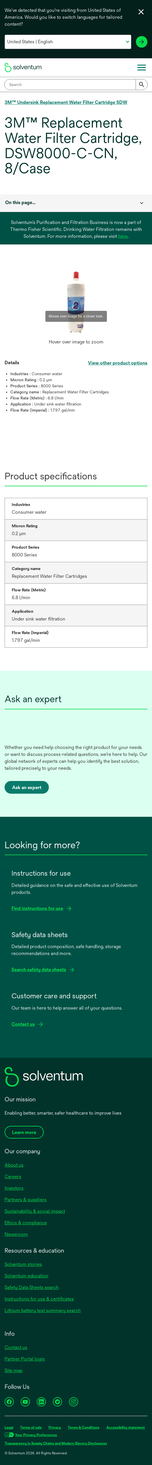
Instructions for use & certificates (39, 1299)
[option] (76, 308)
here (123, 236)
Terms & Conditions (83, 1427)
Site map (13, 1370)
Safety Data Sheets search (32, 1287)
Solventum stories (23, 1264)
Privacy (55, 1427)
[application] (76, 302)
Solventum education (26, 1276)
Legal (9, 1427)
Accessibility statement (125, 1427)
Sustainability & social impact (35, 1211)
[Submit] (141, 84)
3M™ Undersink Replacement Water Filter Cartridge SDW (66, 102)
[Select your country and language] (68, 42)
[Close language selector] (141, 12)
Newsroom (16, 1234)
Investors (14, 1188)
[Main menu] (141, 67)
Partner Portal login (25, 1359)
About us (14, 1165)
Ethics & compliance (26, 1222)
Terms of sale (31, 1427)
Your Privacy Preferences (36, 1435)
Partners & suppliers (26, 1199)
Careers (13, 1176)
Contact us (16, 1347)
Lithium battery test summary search (43, 1310)
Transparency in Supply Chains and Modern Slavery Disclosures (56, 1443)
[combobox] (76, 84)
